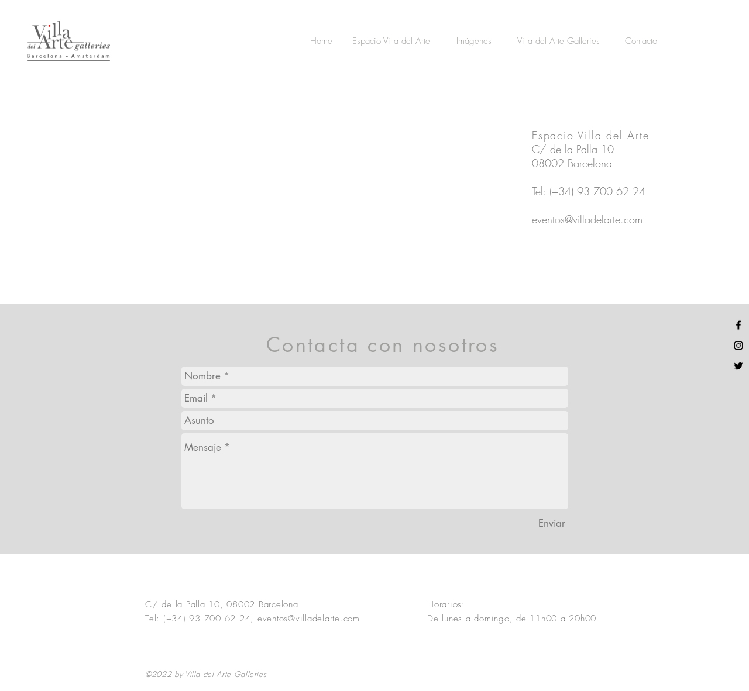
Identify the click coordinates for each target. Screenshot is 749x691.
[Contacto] (641, 41)
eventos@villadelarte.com (587, 219)
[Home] (321, 41)
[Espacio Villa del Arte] (390, 41)
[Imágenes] (473, 41)
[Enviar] (551, 523)
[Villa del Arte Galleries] (558, 41)
